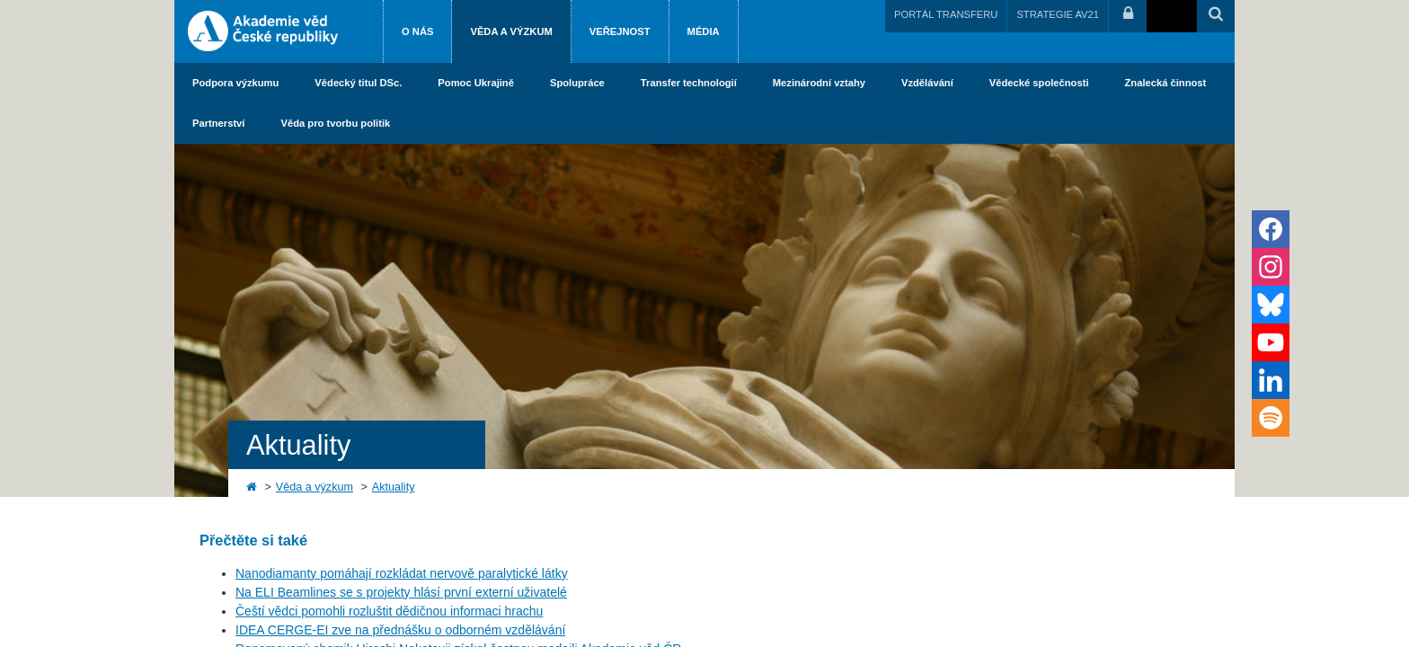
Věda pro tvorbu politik (335, 123)
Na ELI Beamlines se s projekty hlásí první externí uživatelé (401, 592)
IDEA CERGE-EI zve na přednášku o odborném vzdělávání (400, 630)
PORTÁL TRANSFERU (945, 14)
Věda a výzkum (511, 31)
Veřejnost (620, 31)
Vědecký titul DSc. (358, 82)
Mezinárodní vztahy (819, 82)
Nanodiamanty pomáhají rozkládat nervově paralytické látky (401, 573)
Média (703, 31)
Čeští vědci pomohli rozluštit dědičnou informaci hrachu (389, 611)
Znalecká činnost (1166, 82)
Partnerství (218, 123)
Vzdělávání (927, 82)
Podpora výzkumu (235, 82)
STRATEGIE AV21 (1057, 14)
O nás (417, 31)
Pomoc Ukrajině (476, 82)
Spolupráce (577, 82)
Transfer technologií (689, 82)
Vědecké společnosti (1039, 82)
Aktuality (393, 487)
